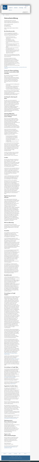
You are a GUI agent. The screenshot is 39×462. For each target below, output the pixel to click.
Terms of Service (16, 456)
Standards (15, 7)
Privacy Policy (12, 456)
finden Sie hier (12, 383)
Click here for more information (24, 461)
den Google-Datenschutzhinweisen (10, 377)
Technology (21, 7)
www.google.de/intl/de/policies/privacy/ (10, 418)
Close (29, 461)
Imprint (19, 456)
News (25, 7)
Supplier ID (11, 7)
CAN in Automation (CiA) (5, 7)
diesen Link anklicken (15, 358)
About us (10, 10)
